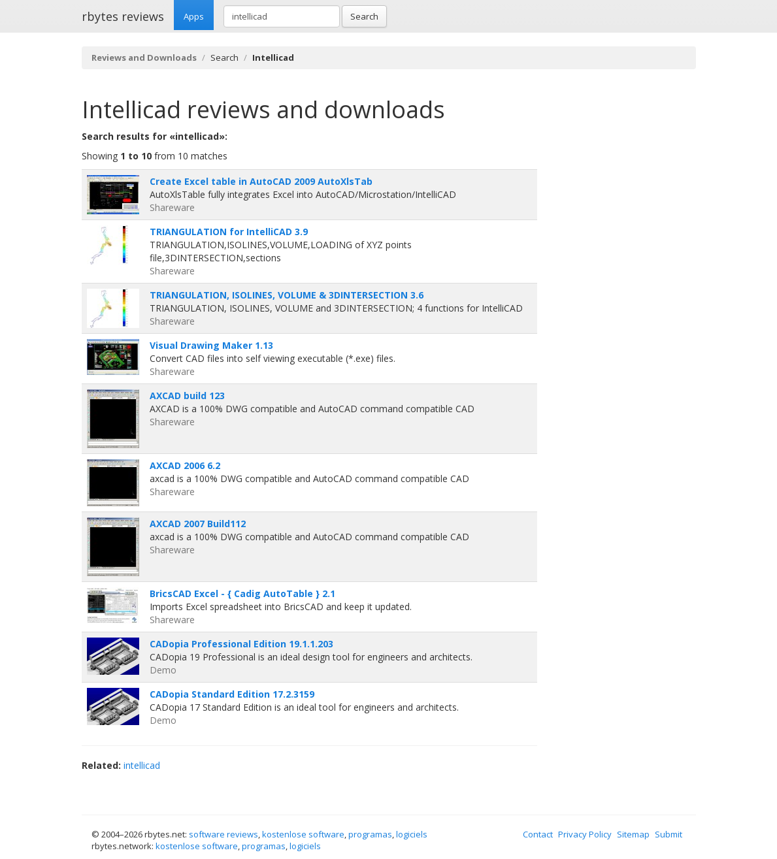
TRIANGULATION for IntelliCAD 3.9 (229, 231)
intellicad (142, 765)
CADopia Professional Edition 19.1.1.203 (241, 644)
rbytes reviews (123, 16)
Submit (668, 834)
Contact (538, 834)
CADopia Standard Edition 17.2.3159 (232, 694)
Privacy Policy (585, 834)
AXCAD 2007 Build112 (198, 523)
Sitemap (633, 834)
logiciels (411, 834)
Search (364, 16)
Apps (194, 16)
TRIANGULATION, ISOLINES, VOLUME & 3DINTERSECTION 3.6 (286, 295)
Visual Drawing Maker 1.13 (211, 345)
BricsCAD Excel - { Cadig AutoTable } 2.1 (242, 593)
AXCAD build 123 (187, 395)
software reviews (223, 834)
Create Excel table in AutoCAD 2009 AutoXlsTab (261, 181)
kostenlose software (303, 834)
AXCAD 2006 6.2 (185, 465)
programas (370, 834)
